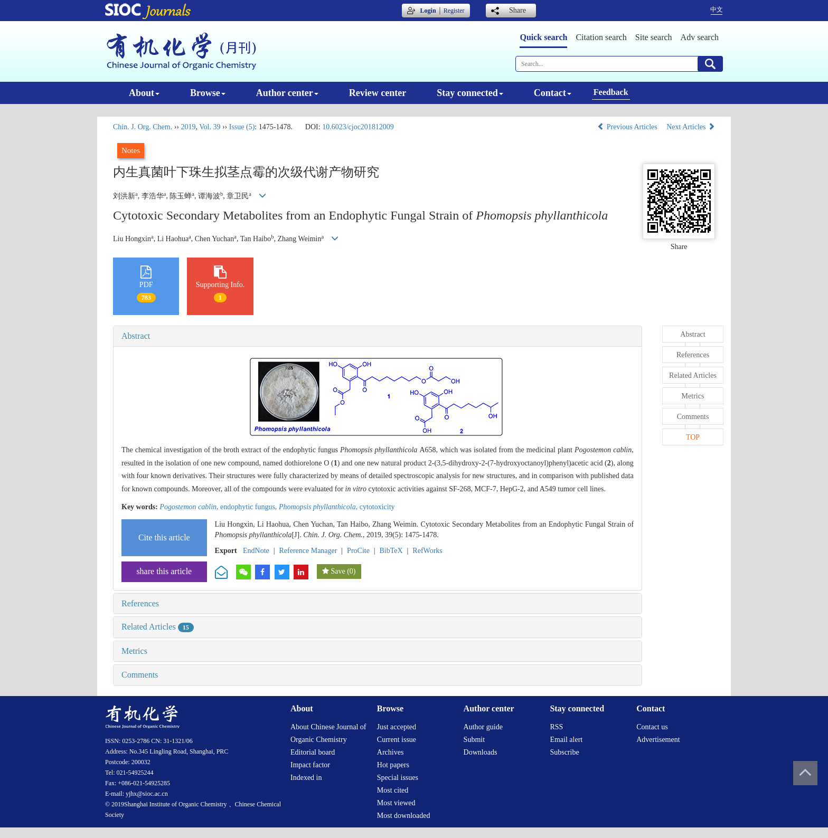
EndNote (256, 551)
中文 (716, 9)
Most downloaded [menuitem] (403, 816)
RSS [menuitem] (556, 727)
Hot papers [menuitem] (393, 765)
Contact (552, 93)
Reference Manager (308, 551)
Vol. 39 (209, 127)
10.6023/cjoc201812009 (358, 127)
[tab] (378, 336)
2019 (188, 127)
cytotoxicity (377, 507)
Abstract (135, 335)
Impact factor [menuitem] (310, 765)
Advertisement (658, 740)
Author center (287, 93)
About (144, 93)
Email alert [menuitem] (566, 740)
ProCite (358, 551)
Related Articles (157, 626)
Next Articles (690, 127)
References (140, 603)
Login (428, 10)
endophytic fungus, (249, 507)
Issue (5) (242, 127)
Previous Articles (628, 127)
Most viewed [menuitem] (396, 803)
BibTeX (391, 551)
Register (454, 10)
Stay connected (470, 93)
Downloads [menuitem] (480, 752)
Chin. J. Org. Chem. (142, 127)
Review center (377, 93)
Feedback (611, 92)
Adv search (700, 37)
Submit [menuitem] (474, 740)
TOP (693, 437)
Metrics (134, 650)
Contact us (652, 727)
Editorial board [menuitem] (312, 752)
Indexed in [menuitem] (306, 778)
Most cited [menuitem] (393, 790)
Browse (207, 93)
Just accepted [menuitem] (396, 727)
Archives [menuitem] (390, 752)
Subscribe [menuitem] (564, 752)
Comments (139, 674)
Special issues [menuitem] (397, 778)
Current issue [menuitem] (396, 740)
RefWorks (427, 551)
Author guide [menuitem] (483, 727)
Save (338, 571)
